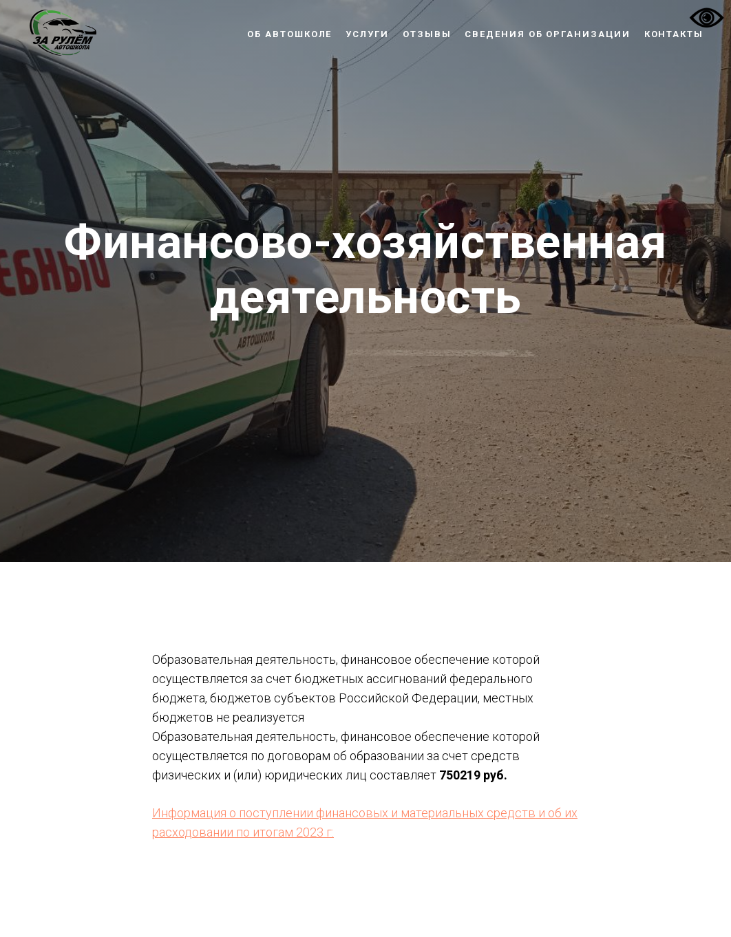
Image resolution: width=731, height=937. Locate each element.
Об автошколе (289, 34)
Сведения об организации (547, 34)
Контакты (673, 34)
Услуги (367, 34)
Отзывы (427, 34)
